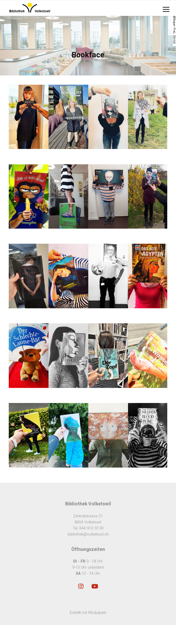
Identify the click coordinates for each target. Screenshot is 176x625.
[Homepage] (72, 8)
